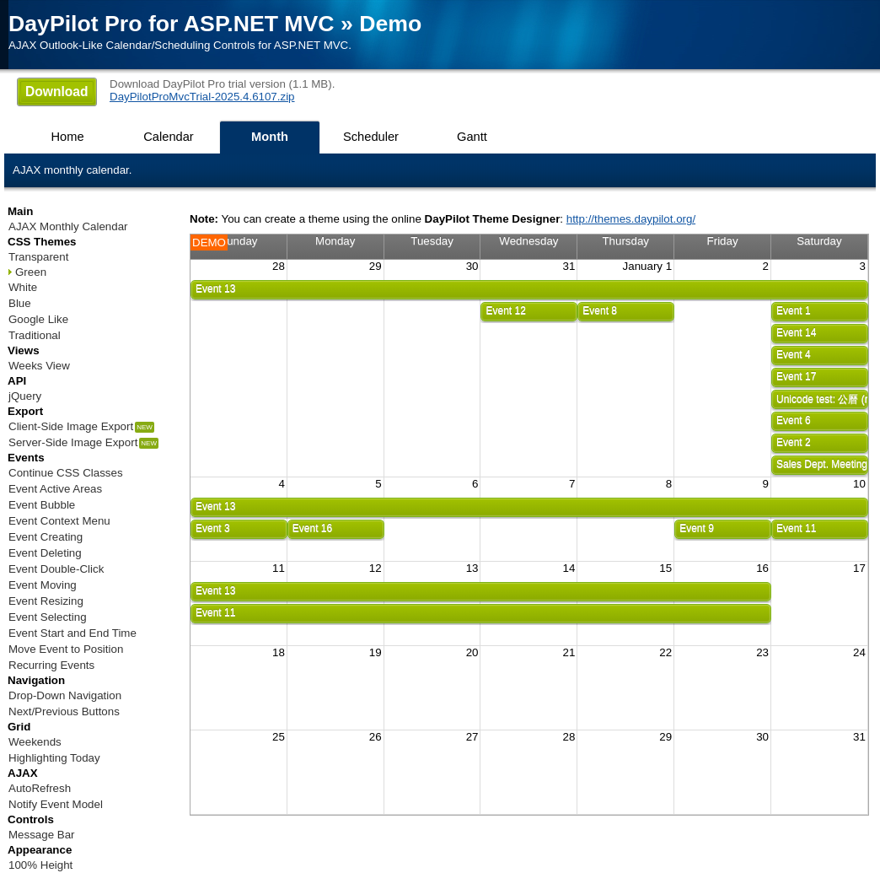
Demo (390, 23)
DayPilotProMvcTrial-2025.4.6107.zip (202, 96)
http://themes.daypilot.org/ (630, 219)
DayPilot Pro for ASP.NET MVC (171, 23)
